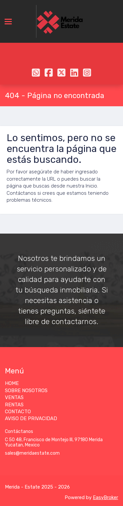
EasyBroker (105, 497)
